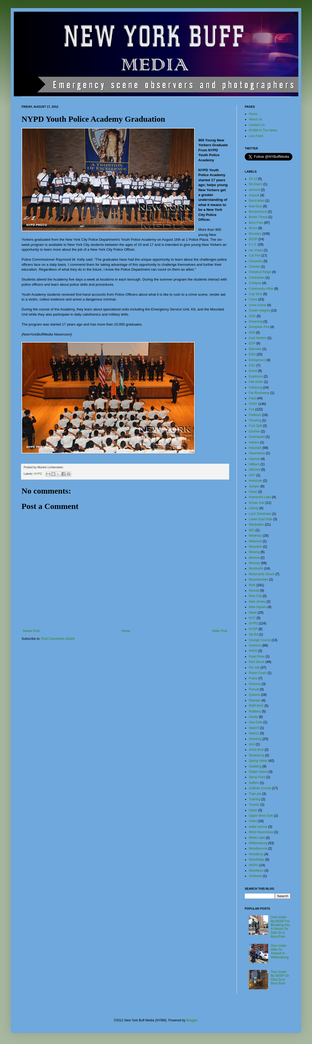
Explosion (256, 376)
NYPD (38, 473)
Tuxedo (254, 804)
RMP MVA (256, 706)
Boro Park (256, 223)
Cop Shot (255, 294)
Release (255, 700)
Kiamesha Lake (260, 497)
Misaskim (255, 547)
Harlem (254, 442)
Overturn (255, 645)
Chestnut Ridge (260, 272)
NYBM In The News (263, 130)
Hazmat (254, 459)
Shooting (255, 739)
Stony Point (257, 777)
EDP (252, 343)
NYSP (253, 629)
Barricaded (256, 200)
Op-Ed (253, 634)
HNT (252, 475)
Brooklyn (255, 234)
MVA (252, 585)
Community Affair (261, 289)
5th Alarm (256, 184)
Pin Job (254, 667)
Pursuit (254, 689)
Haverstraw (257, 453)
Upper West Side (261, 816)
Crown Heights (259, 310)
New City (255, 596)
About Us (255, 119)
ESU (252, 365)
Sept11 (254, 733)
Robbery (255, 711)
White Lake (257, 838)
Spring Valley (258, 761)
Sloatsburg (256, 755)
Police (253, 678)
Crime (253, 299)
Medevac (255, 535)
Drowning (256, 321)
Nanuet (254, 590)
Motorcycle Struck (261, 574)
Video (253, 821)
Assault (254, 195)
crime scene (257, 305)
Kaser (253, 492)
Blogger (191, 1020)
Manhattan (256, 524)
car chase (256, 250)
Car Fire (254, 255)
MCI (252, 530)
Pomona (255, 684)
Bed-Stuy (255, 206)
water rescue (258, 827)
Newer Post (31, 631)
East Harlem (258, 338)
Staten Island (258, 772)
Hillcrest (254, 470)
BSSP (253, 239)
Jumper (254, 486)
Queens (254, 695)
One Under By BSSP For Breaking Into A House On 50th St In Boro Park (280, 926)
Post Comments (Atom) (58, 639)
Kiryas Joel (257, 503)
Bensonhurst (258, 212)
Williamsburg (258, 843)
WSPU (253, 865)
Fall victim (256, 382)
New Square (258, 607)
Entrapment (257, 360)
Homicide (255, 481)
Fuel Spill (255, 426)
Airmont (254, 190)
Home (126, 631)
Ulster (253, 810)
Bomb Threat (258, 217)
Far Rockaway (259, 393)
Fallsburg (255, 387)
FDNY (253, 404)
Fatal (252, 398)
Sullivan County (260, 788)
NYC (252, 618)
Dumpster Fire (259, 327)
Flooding (255, 420)
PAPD (253, 651)
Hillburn (254, 464)
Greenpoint (257, 437)
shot (252, 744)
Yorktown (255, 876)
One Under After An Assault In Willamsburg (280, 951)
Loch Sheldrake (260, 514)
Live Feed (256, 136)
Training (254, 799)
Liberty (253, 508)
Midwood (255, 541)
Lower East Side (260, 519)
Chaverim (256, 261)
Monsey (254, 563)
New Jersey (257, 601)
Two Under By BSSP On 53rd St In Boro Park (280, 977)
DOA (252, 316)
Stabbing (255, 766)
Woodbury (256, 854)
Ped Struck (257, 662)
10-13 (253, 179)
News (253, 612)
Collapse (255, 283)
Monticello (256, 568)
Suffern (254, 783)
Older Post (219, 631)
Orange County (260, 640)
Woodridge (256, 859)
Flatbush (255, 415)
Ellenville (255, 349)
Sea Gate (256, 722)
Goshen (254, 431)
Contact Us (257, 125)
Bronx (253, 228)
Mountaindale (258, 579)
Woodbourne (258, 848)
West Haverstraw (261, 832)
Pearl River (257, 656)
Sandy (253, 717)
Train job (255, 794)
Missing (254, 552)
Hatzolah (255, 448)
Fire (251, 409)
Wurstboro (256, 870)
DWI (252, 332)
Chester (254, 266)
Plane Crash (258, 673)
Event (253, 371)
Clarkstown (257, 278)
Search (254, 728)
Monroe (254, 558)
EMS (252, 354)
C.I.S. (253, 244)
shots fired (256, 750)
